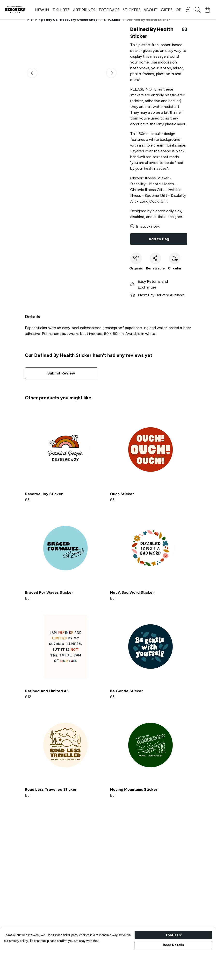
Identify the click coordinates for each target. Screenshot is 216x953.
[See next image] (111, 79)
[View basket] (207, 9)
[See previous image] (32, 79)
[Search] (197, 9)
